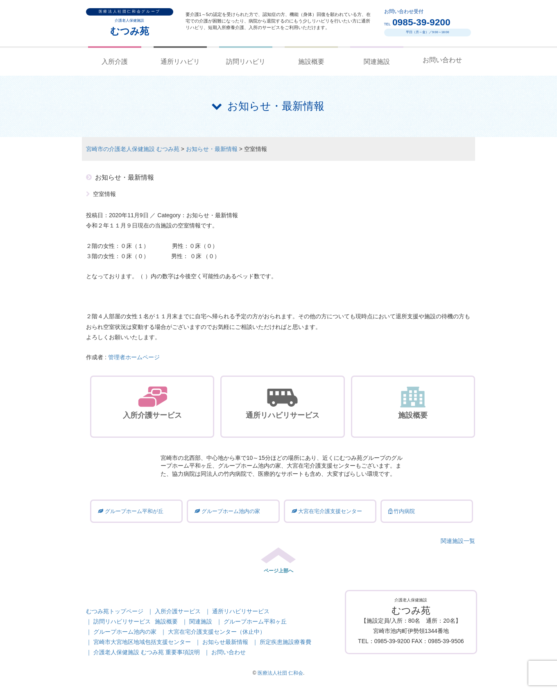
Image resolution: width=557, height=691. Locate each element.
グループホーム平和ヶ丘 (255, 621)
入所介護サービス (178, 611)
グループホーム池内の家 (124, 631)
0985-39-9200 (421, 22)
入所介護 (115, 61)
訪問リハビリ (245, 61)
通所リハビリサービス (240, 611)
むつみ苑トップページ (114, 611)
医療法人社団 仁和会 (280, 673)
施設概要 (311, 61)
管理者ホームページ (134, 357)
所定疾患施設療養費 (285, 642)
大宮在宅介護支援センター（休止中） (216, 631)
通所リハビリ (180, 61)
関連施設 (377, 61)
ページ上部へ (278, 571)
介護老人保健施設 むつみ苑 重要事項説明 (146, 652)
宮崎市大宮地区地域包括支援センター (142, 642)
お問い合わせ (442, 59)
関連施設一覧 (458, 541)
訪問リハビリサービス (122, 621)
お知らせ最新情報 (225, 642)
